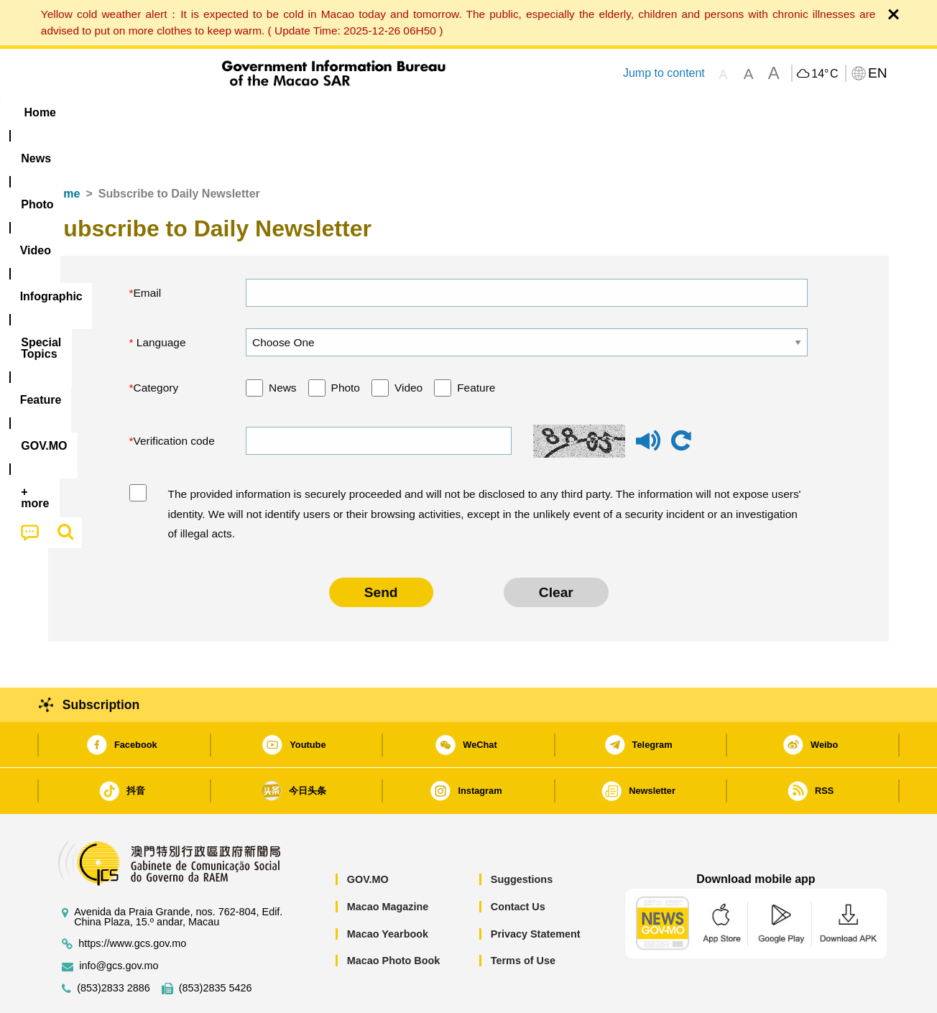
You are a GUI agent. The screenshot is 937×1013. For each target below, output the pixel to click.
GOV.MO (368, 835)
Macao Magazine (388, 863)
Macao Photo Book (393, 916)
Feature (476, 344)
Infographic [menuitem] (336, 112)
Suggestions (522, 835)
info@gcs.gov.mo (118, 922)
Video (408, 344)
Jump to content (664, 73)
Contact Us (518, 863)
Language (160, 298)
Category (156, 344)
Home (64, 150)
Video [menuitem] (261, 112)
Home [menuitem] (77, 112)
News (283, 344)
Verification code (174, 397)
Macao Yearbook (387, 890)
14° (824, 74)
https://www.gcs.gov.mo (132, 899)
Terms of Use (523, 916)
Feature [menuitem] (524, 112)
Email (148, 249)
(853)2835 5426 (215, 944)
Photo (345, 344)
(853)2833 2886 (113, 944)
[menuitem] (139, 112)
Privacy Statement (536, 890)
